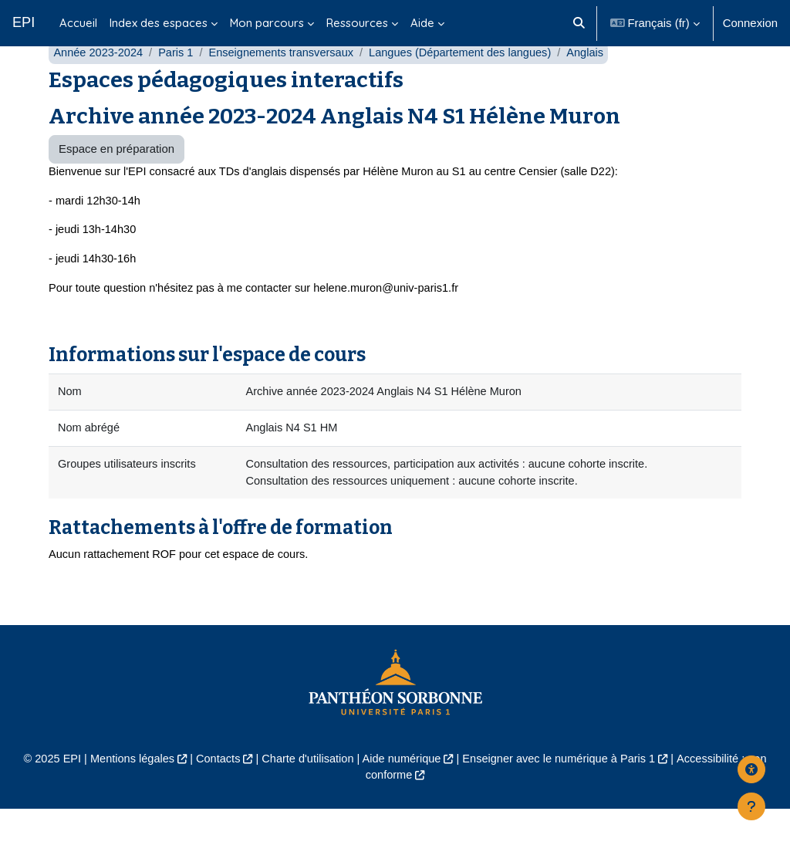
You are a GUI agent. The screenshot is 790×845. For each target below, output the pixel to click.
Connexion (750, 22)
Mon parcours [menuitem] (267, 22)
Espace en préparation (116, 179)
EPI (23, 22)
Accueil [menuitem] (78, 22)
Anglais (597, 83)
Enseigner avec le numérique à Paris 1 (562, 793)
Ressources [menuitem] (357, 22)
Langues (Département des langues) (469, 83)
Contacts (214, 793)
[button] (579, 23)
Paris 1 (178, 83)
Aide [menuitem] (422, 22)
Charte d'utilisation (305, 793)
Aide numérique (402, 793)
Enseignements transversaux (286, 83)
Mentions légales (126, 793)
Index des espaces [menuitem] (159, 22)
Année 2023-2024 (99, 83)
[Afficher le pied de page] (751, 806)
